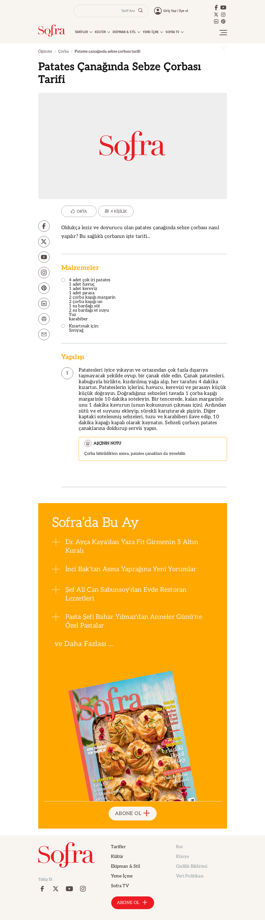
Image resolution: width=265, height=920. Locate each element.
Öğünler (45, 51)
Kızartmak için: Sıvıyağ (80, 328)
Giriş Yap (169, 10)
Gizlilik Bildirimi (191, 866)
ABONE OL (132, 813)
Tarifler (118, 846)
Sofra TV (120, 886)
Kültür (117, 856)
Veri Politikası (189, 876)
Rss (179, 846)
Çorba (63, 51)
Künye (182, 856)
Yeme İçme (122, 876)
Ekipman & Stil (125, 866)
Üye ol (183, 10)
